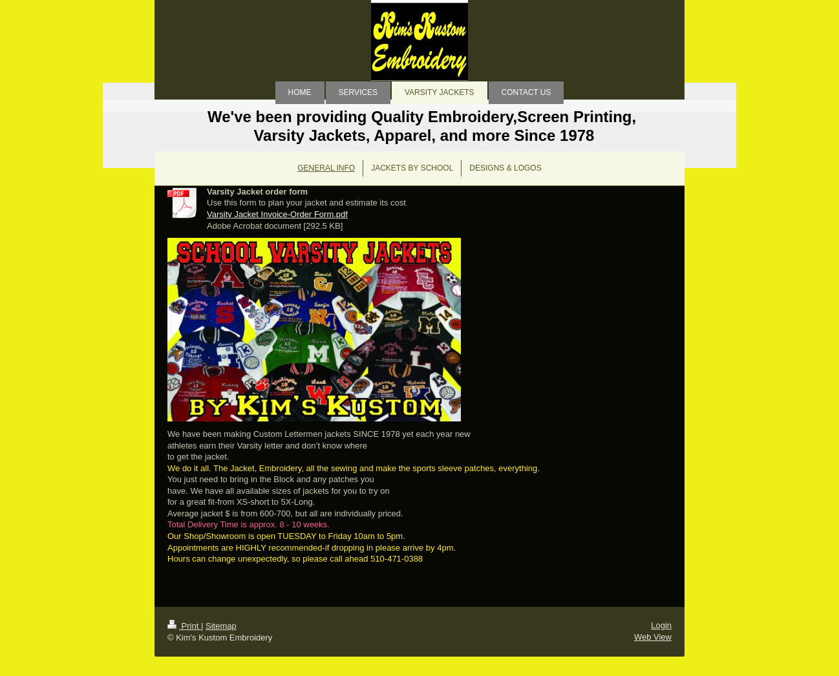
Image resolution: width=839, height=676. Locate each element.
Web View (653, 637)
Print (184, 626)
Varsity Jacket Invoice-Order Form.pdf (277, 214)
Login (661, 625)
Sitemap (221, 626)
